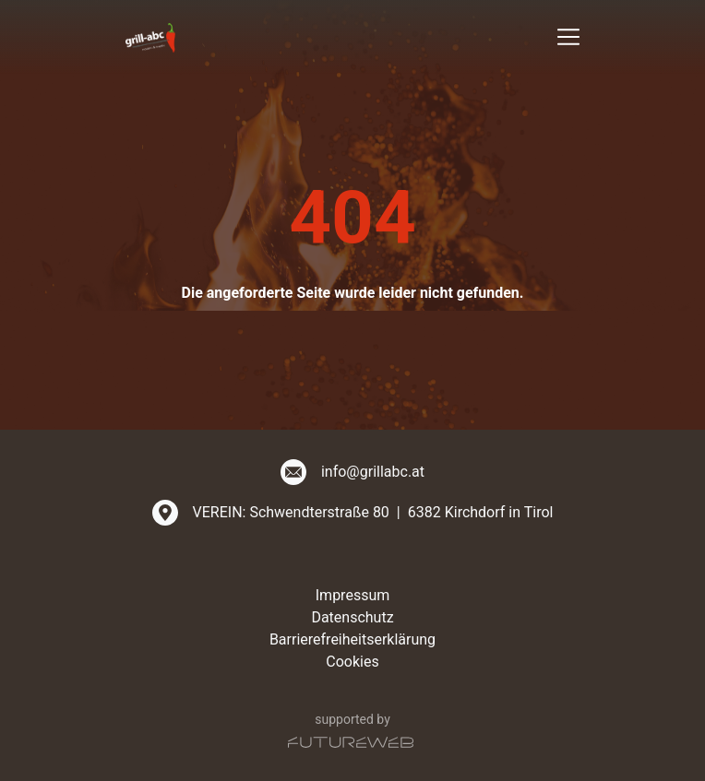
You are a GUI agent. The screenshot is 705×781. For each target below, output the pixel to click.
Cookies (352, 661)
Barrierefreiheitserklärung (352, 639)
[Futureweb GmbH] (350, 742)
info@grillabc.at (372, 471)
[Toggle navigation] (568, 37)
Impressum (353, 595)
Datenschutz (352, 617)
